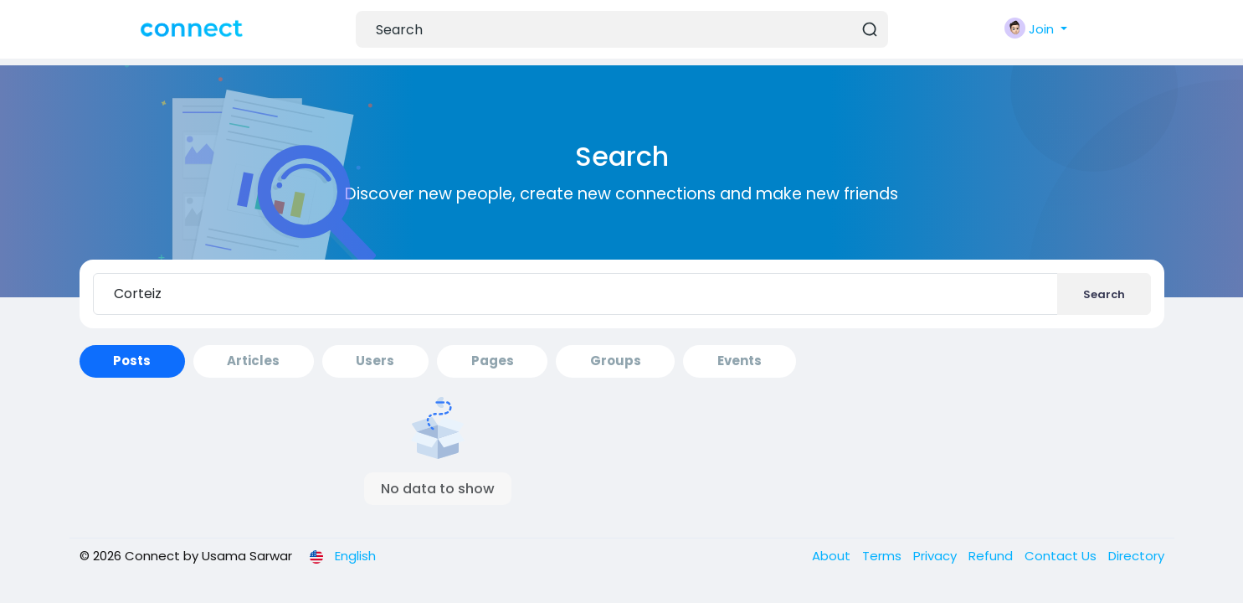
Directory (1136, 555)
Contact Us (1062, 555)
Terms (883, 555)
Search (1104, 294)
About (833, 555)
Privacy (936, 555)
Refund (992, 555)
